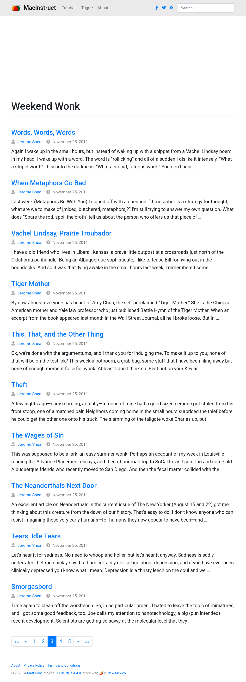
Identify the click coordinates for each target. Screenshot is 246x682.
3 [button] (52, 641)
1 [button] (34, 641)
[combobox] (206, 8)
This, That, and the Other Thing (57, 334)
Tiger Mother (30, 284)
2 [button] (43, 641)
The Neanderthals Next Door (54, 486)
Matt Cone (35, 673)
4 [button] (60, 641)
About (103, 7)
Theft (19, 385)
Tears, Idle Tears (36, 536)
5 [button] (69, 641)
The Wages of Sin (37, 435)
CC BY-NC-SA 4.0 (68, 673)
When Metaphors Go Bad (48, 183)
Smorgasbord (31, 587)
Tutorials (70, 7)
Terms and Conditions (64, 665)
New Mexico (116, 673)
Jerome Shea (29, 141)
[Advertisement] (123, 57)
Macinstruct (33, 8)
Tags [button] (85, 7)
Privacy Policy (34, 665)
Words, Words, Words (43, 132)
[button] (16, 641)
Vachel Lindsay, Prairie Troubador (61, 233)
